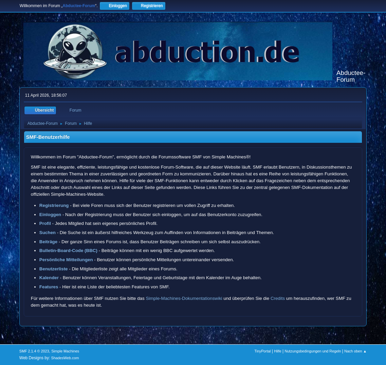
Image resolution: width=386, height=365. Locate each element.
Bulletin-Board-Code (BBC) (68, 250)
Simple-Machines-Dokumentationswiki (184, 298)
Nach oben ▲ (355, 351)
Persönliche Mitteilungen (66, 259)
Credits (278, 298)
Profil (45, 223)
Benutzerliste (53, 268)
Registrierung (54, 205)
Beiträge (48, 241)
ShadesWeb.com (65, 358)
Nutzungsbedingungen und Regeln (312, 351)
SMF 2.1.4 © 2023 (34, 351)
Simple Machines (65, 351)
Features (48, 286)
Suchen (47, 232)
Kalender (49, 277)
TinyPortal (262, 351)
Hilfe (277, 351)
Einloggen (50, 214)
